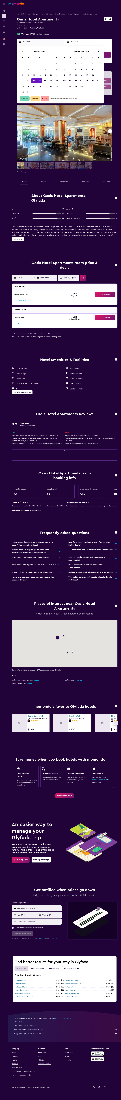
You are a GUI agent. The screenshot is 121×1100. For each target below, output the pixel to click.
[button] (4, 3)
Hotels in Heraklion (72, 993)
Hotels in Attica (60, 14)
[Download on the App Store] (97, 1059)
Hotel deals (20, 14)
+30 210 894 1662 (24, 31)
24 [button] (28, 86)
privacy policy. (53, 938)
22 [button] (57, 81)
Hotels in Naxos (71, 997)
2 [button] (22, 69)
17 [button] (28, 81)
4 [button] (34, 69)
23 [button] (23, 86)
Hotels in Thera (20, 984)
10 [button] (28, 75)
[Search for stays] (4, 15)
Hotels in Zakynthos (22, 993)
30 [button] (23, 92)
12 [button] (40, 75)
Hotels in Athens (21, 980)
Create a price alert (99, 780)
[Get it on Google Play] (97, 1053)
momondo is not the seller (65, 1025)
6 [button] (45, 69)
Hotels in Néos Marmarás (24, 997)
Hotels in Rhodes (21, 990)
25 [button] (34, 86)
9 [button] (22, 75)
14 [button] (51, 75)
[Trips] (4, 32)
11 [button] (34, 75)
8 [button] (56, 69)
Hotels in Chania (21, 987)
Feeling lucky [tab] (54, 968)
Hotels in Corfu (70, 987)
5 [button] (39, 69)
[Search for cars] (4, 20)
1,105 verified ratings (40, 34)
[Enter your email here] (39, 921)
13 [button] (45, 75)
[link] (64, 795)
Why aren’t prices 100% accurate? (65, 1033)
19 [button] (40, 81)
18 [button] (34, 81)
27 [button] (45, 86)
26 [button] (40, 86)
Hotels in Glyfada (73, 14)
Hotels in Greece (46, 14)
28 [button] (51, 86)
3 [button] (28, 69)
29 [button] (57, 86)
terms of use (42, 938)
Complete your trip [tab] (71, 968)
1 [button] (56, 64)
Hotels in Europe (32, 14)
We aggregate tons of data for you (65, 1029)
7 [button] (50, 69)
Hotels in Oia (70, 990)
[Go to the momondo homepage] (16, 3)
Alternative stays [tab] (37, 968)
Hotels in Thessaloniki (73, 984)
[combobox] (39, 908)
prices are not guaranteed (62, 1018)
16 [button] (23, 81)
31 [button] (28, 92)
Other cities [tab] (21, 968)
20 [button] (45, 81)
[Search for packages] (4, 25)
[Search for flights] (4, 10)
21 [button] (51, 81)
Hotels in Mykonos (72, 980)
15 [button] (57, 75)
